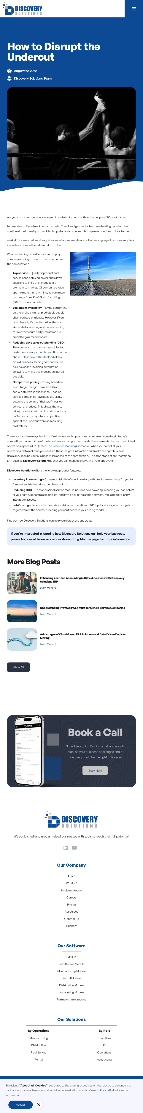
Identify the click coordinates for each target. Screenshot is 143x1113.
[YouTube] (74, 847)
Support (71, 926)
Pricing (71, 904)
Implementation (71, 890)
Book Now (82, 770)
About (71, 876)
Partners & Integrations (71, 999)
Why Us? (71, 883)
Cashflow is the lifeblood (38, 357)
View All (18, 667)
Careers (71, 897)
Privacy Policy (108, 1090)
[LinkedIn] (66, 847)
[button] (134, 8)
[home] (22, 8)
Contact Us (71, 919)
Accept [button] (20, 1104)
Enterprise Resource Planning (57, 446)
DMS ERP (71, 957)
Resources (71, 911)
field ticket (19, 367)
